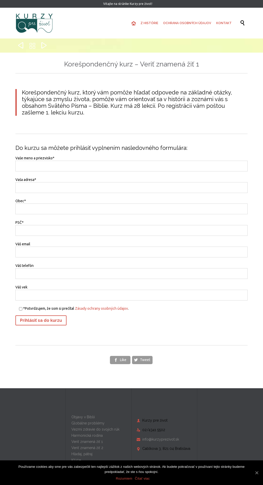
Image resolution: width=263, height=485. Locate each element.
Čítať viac (142, 478)
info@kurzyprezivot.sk (158, 439)
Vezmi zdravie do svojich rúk (95, 429)
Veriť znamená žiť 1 (87, 442)
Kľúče (76, 460)
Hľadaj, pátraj (81, 454)
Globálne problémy (88, 423)
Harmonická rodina (87, 435)
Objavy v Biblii (83, 417)
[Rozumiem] (256, 472)
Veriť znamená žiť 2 (87, 448)
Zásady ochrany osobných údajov (101, 308)
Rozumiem (124, 478)
